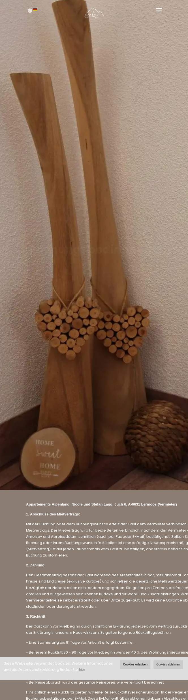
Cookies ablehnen (168, 664)
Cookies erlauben (135, 664)
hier (82, 669)
